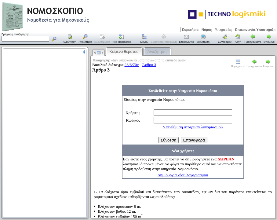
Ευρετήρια (190, 29)
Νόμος (207, 29)
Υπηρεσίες (223, 29)
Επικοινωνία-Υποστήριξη (255, 29)
